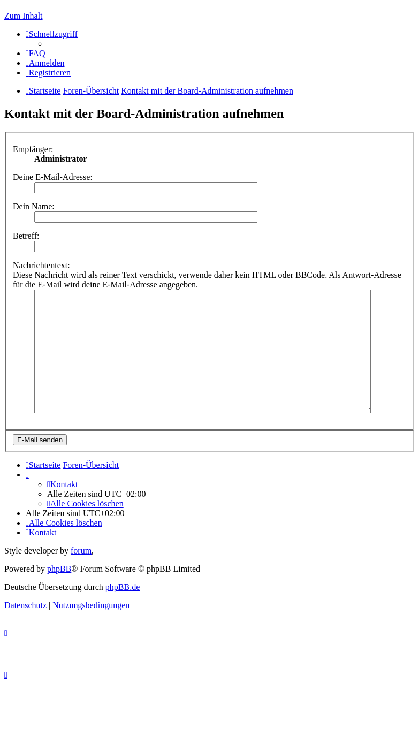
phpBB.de (122, 611)
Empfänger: (33, 149)
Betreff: (26, 235)
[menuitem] (35, 53)
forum (81, 574)
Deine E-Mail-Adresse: (53, 176)
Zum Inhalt (23, 15)
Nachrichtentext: (41, 265)
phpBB (59, 592)
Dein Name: (34, 206)
